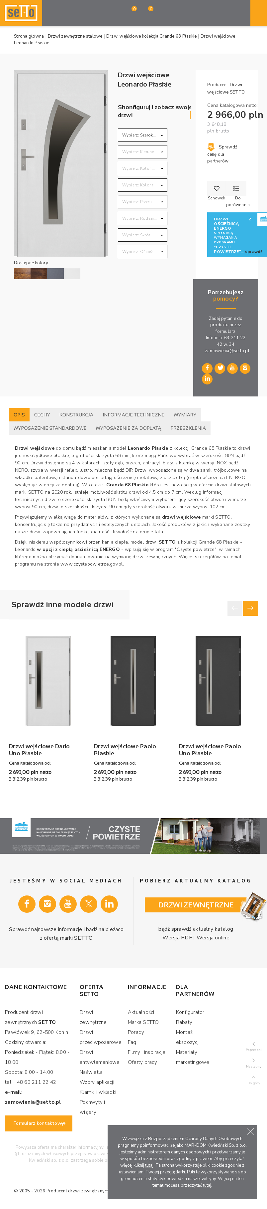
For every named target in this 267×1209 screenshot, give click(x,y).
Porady (136, 1032)
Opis (19, 414)
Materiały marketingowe (193, 1057)
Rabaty (184, 1022)
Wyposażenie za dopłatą (128, 428)
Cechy (42, 414)
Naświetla (91, 1072)
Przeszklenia (188, 428)
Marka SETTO (143, 1022)
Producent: (218, 85)
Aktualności (141, 1012)
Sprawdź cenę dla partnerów (222, 154)
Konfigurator (190, 1012)
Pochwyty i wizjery (92, 1107)
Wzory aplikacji (97, 1082)
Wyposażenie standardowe (50, 428)
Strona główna (29, 36)
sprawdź (254, 251)
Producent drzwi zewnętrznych (77, 1191)
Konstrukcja (76, 414)
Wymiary (185, 414)
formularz (225, 332)
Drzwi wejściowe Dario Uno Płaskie (39, 750)
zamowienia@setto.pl (227, 351)
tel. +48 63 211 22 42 (30, 1082)
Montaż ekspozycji (188, 1037)
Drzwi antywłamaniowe (100, 1057)
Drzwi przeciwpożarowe (101, 1037)
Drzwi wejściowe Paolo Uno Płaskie (210, 750)
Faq (132, 1042)
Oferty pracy (142, 1062)
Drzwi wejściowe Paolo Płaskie (125, 750)
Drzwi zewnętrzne (93, 1017)
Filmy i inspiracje (147, 1052)
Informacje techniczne (133, 414)
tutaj (149, 1165)
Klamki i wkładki (98, 1092)
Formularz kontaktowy (39, 1123)
